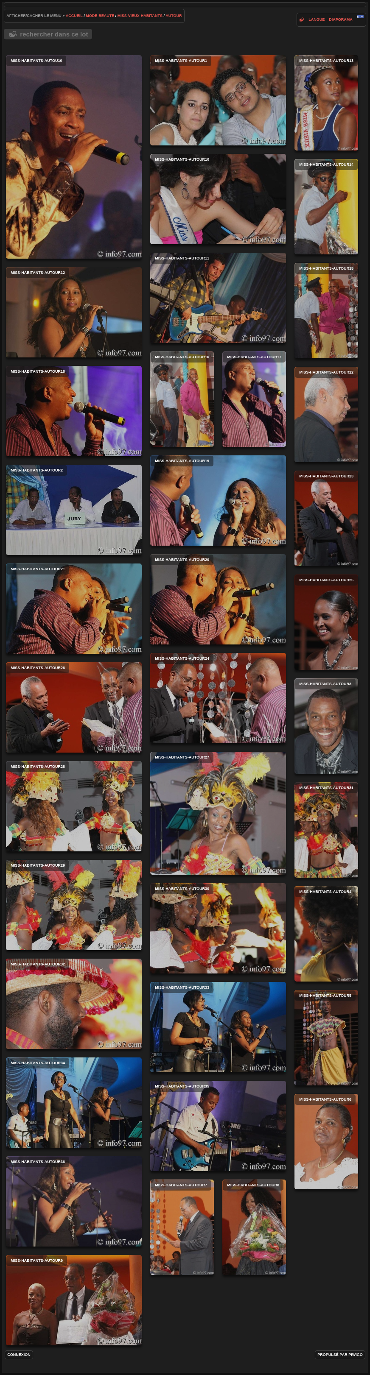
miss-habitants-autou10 (74, 157)
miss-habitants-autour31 (326, 830)
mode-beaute (100, 16)
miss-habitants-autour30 (218, 928)
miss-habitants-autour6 (326, 1141)
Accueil (74, 16)
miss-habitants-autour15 (326, 310)
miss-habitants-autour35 (218, 1126)
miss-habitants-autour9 (74, 1300)
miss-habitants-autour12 (74, 312)
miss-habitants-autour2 (74, 510)
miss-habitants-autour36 (74, 1201)
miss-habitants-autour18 (74, 411)
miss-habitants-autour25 (326, 622)
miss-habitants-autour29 (74, 905)
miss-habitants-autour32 (74, 1004)
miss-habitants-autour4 (326, 934)
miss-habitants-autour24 (218, 698)
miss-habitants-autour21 (74, 608)
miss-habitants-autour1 (218, 100)
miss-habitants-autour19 (218, 500)
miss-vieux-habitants (140, 16)
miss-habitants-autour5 (326, 1037)
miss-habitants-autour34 (74, 1102)
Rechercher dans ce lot (54, 34)
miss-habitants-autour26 (74, 707)
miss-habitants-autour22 (326, 414)
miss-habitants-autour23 (326, 518)
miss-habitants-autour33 (218, 1027)
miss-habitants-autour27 (218, 813)
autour (173, 16)
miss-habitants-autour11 (218, 298)
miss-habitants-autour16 (182, 399)
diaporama (341, 19)
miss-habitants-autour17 (254, 399)
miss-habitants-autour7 (182, 1227)
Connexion (19, 1355)
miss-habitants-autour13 (326, 103)
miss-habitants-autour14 (326, 206)
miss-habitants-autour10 (218, 199)
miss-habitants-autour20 (218, 599)
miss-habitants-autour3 (326, 726)
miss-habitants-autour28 (74, 806)
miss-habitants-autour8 (254, 1227)
